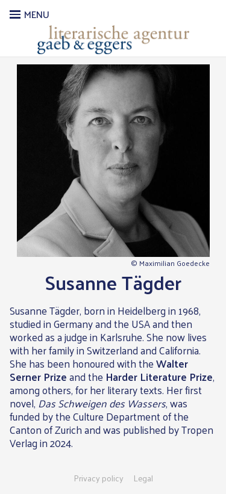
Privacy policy (99, 478)
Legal (143, 478)
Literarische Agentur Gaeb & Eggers (113, 39)
